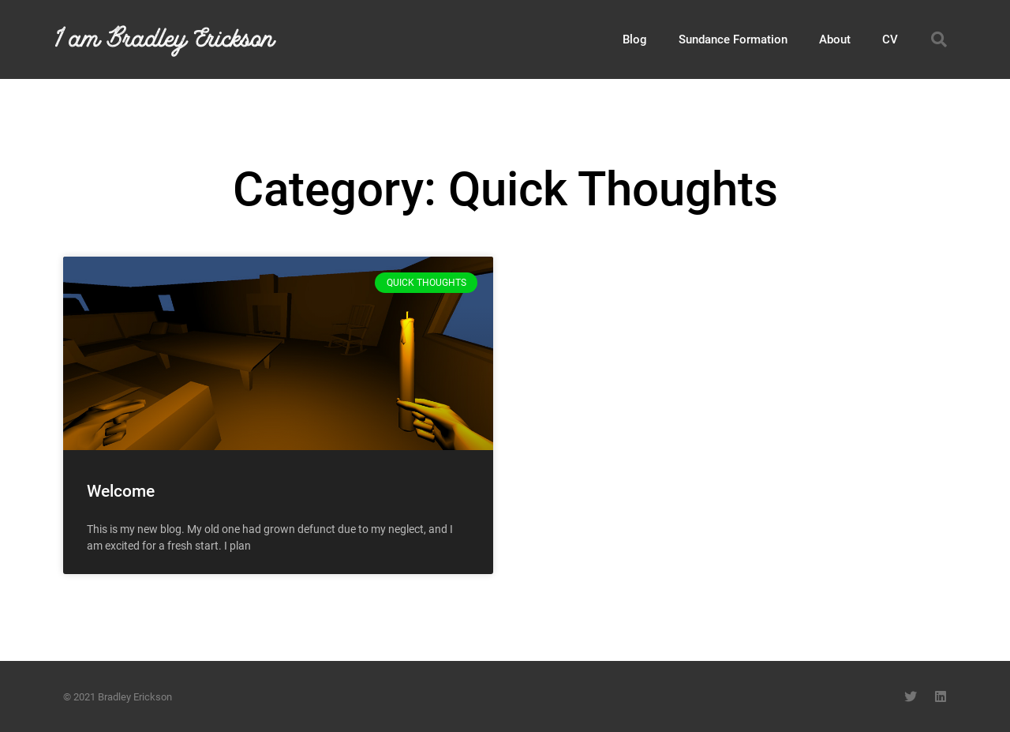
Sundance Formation (733, 39)
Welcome (121, 491)
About (835, 39)
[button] (939, 39)
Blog (635, 39)
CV (890, 39)
